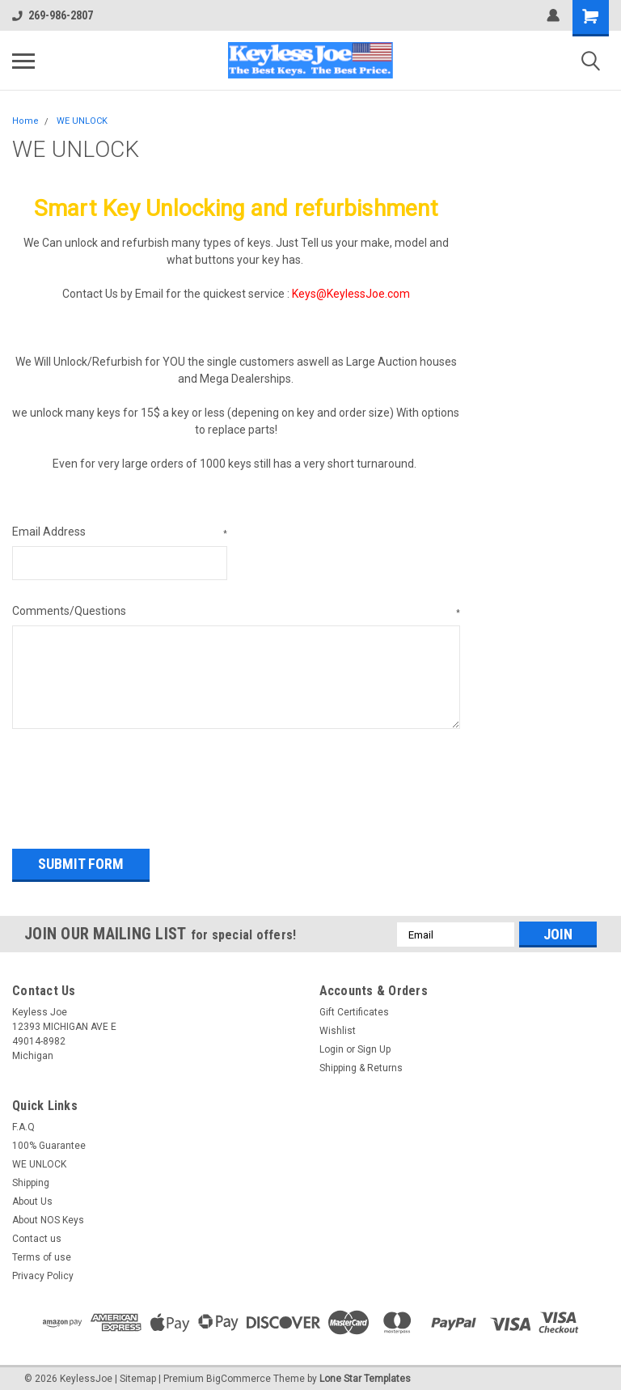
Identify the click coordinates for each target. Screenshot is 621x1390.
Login (331, 1044)
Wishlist (337, 1026)
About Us (32, 1196)
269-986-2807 (52, 15)
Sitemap (138, 1373)
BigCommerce (238, 1373)
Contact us (36, 1234)
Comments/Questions (236, 611)
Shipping (30, 1178)
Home (25, 121)
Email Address (119, 532)
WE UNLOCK (82, 121)
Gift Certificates (354, 1007)
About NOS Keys (48, 1215)
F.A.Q (23, 1122)
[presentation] (135, 783)
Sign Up (374, 1044)
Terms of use (41, 1252)
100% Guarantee (49, 1140)
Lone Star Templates (365, 1373)
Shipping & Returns (361, 1063)
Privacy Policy (43, 1271)
